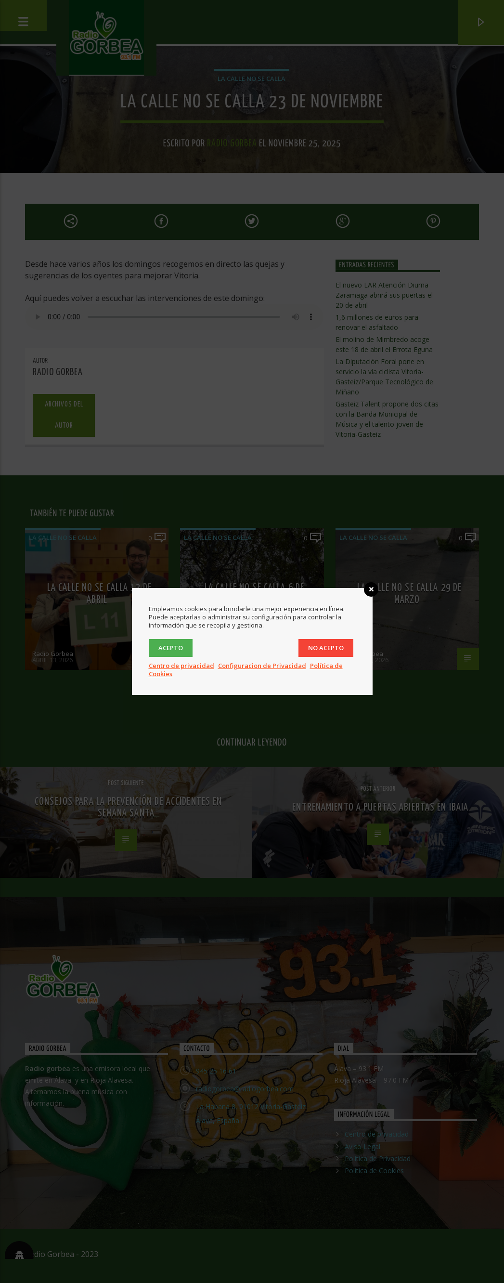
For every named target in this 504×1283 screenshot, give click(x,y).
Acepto (170, 647)
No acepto (326, 647)
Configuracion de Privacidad (262, 665)
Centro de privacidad (181, 665)
